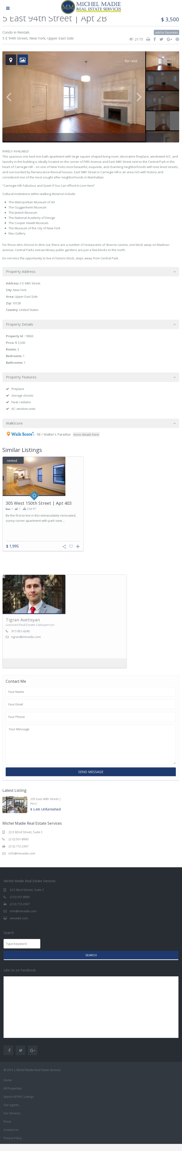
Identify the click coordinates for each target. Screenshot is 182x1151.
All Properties (13, 1095)
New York (37, 38)
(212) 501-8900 (18, 846)
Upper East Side (60, 38)
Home (8, 1087)
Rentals (23, 32)
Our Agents (11, 1112)
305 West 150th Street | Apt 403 (39, 503)
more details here (86, 434)
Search (91, 962)
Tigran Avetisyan (23, 627)
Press (7, 1129)
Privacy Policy (13, 1145)
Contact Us (11, 1137)
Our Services (12, 1120)
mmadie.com (19, 925)
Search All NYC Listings (19, 1104)
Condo (7, 32)
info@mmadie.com (22, 860)
